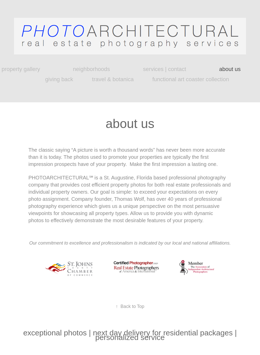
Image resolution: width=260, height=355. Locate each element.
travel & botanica (113, 79)
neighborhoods (91, 69)
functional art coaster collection (190, 79)
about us (229, 69)
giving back (59, 79)
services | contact (164, 69)
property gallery (21, 69)
